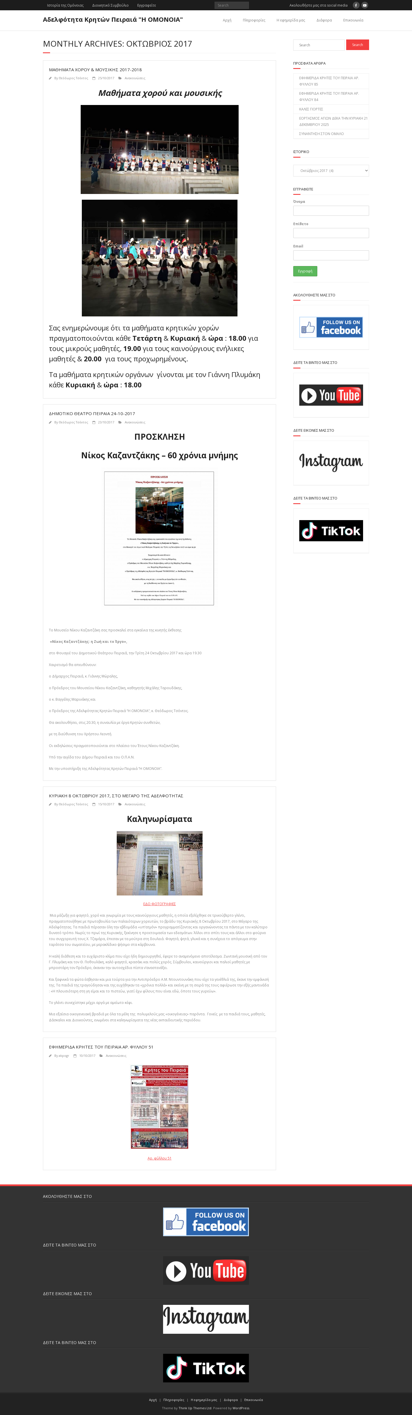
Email (298, 246)
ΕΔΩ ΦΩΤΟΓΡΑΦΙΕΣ (159, 903)
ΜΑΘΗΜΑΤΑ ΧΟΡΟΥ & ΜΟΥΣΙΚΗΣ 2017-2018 (95, 69)
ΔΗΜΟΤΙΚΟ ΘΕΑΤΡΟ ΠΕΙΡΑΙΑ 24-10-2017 (92, 413)
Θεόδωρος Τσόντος (73, 78)
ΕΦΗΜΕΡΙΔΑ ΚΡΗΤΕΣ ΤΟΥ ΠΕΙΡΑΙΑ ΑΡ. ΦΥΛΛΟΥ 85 (329, 81)
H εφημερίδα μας (291, 20)
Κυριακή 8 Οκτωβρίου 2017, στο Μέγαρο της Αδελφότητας (116, 795)
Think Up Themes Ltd (195, 1408)
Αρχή (227, 20)
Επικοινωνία (353, 20)
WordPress (241, 1408)
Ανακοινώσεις (135, 78)
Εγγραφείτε (146, 5)
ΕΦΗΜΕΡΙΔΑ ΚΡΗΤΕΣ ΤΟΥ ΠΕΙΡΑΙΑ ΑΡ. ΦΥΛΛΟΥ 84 (329, 96)
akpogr (64, 1055)
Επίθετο (300, 223)
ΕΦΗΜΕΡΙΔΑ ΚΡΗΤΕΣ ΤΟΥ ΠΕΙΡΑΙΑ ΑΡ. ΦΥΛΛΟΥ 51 (101, 1047)
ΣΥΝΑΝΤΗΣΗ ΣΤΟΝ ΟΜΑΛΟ (321, 133)
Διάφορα (324, 20)
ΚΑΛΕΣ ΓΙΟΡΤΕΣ (311, 109)
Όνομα (299, 201)
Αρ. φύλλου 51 (160, 1158)
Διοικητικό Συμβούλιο (110, 5)
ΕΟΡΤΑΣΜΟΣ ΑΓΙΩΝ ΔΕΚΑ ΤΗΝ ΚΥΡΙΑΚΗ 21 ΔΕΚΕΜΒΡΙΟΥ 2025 (333, 121)
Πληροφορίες (254, 20)
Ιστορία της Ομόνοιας (65, 5)
